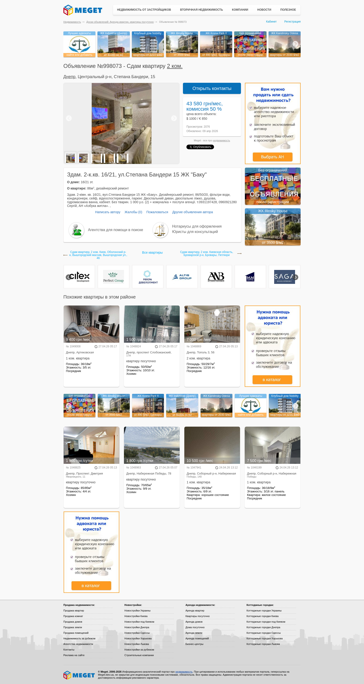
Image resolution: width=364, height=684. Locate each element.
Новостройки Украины (137, 610)
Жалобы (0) (133, 212)
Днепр (69, 76)
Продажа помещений (75, 632)
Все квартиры (152, 252)
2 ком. (174, 66)
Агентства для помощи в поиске (115, 230)
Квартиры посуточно (197, 616)
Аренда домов (193, 621)
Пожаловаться (157, 212)
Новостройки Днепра (136, 627)
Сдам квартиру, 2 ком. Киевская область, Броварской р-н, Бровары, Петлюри (206, 254)
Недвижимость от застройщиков (144, 9)
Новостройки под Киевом (139, 621)
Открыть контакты (211, 88)
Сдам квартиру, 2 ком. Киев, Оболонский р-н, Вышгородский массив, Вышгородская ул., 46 (98, 255)
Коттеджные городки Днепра (263, 627)
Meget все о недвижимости (79, 675)
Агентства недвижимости (78, 644)
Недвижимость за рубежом (79, 638)
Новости (264, 9)
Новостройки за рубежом (139, 649)
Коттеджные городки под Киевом (266, 621)
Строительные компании (139, 655)
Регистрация (292, 21)
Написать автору (107, 212)
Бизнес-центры (194, 644)
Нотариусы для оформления (197, 226)
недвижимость (221, 140)
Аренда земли (193, 632)
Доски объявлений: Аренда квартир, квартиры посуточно (120, 21)
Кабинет (271, 21)
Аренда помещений (197, 638)
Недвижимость (72, 21)
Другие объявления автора (192, 212)
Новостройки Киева (135, 616)
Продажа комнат (73, 616)
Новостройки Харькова (138, 638)
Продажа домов (72, 621)
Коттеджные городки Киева (263, 616)
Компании (240, 9)
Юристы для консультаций (195, 232)
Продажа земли (72, 627)
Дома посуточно (195, 627)
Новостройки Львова (136, 644)
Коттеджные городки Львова (263, 644)
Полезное (288, 9)
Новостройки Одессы (137, 632)
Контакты (69, 649)
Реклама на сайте (73, 655)
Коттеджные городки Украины (264, 610)
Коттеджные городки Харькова (265, 638)
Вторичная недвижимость (201, 9)
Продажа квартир (73, 610)
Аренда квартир (194, 610)
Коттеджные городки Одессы (264, 632)
